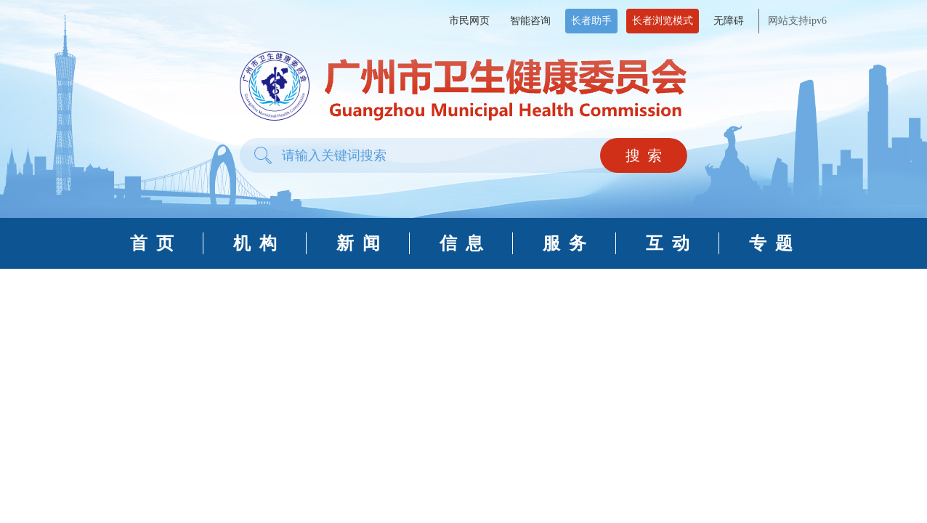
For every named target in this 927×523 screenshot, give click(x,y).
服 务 (564, 243)
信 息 (461, 243)
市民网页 (469, 20)
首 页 (152, 243)
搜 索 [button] (644, 155)
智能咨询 (530, 20)
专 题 (771, 243)
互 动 (667, 243)
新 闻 (358, 243)
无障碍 (728, 20)
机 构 (255, 243)
